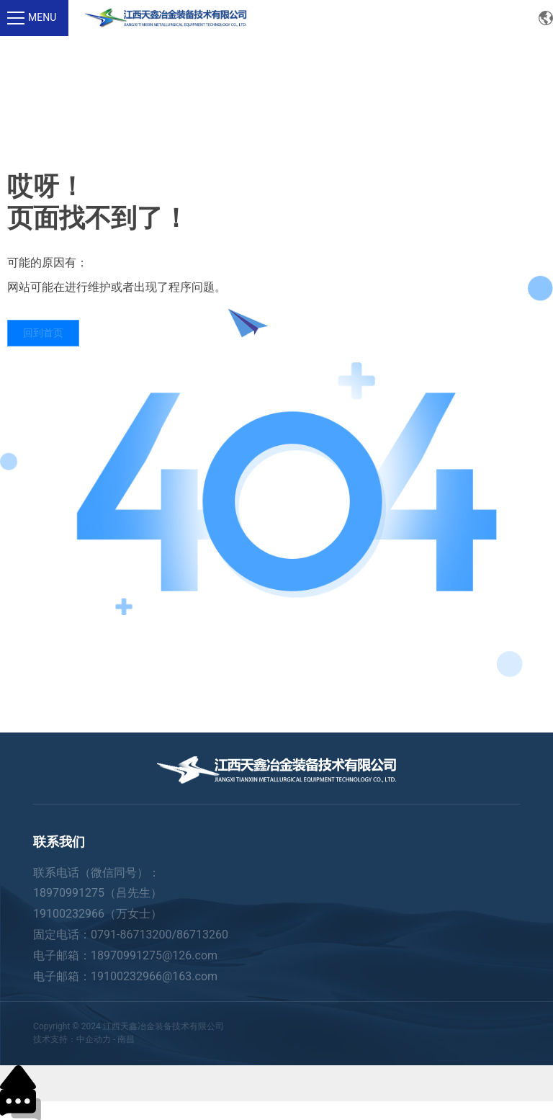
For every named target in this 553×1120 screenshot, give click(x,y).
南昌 (126, 1039)
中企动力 (93, 1039)
